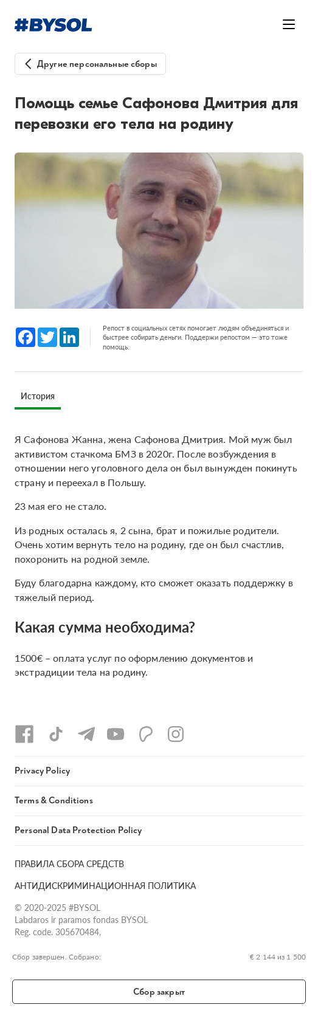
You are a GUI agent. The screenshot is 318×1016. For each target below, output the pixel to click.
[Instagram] (176, 734)
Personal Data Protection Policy (78, 830)
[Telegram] (86, 734)
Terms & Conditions (54, 800)
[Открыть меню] (289, 24)
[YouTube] (115, 734)
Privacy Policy (42, 771)
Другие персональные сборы (97, 64)
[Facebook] (24, 734)
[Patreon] (146, 734)
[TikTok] (56, 734)
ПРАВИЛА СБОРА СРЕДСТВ (69, 864)
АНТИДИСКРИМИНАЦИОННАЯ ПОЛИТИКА (105, 885)
